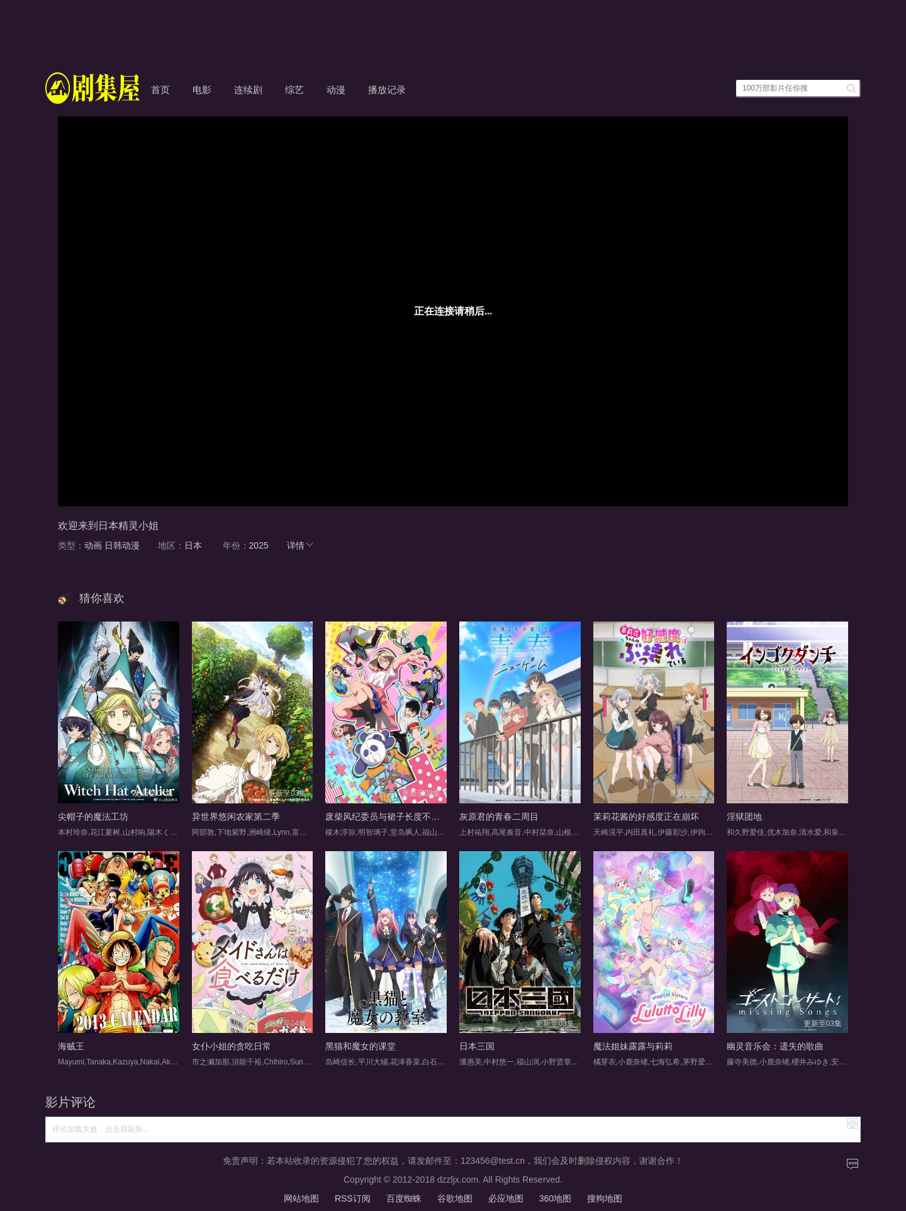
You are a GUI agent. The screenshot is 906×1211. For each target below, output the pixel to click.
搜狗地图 (604, 1198)
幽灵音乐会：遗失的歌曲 (775, 1046)
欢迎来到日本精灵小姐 (108, 525)
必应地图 (505, 1198)
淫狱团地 (744, 817)
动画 (93, 545)
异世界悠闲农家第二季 (236, 817)
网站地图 (301, 1198)
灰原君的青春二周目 (499, 817)
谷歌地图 (455, 1198)
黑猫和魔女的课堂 (360, 1046)
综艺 (294, 89)
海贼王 (71, 1046)
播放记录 (387, 89)
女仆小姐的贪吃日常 (231, 1046)
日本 (193, 545)
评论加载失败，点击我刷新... (100, 1129)
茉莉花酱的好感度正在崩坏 (646, 817)
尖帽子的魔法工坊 (93, 817)
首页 (160, 89)
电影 (202, 89)
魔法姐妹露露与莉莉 (633, 1046)
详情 (301, 545)
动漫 (336, 89)
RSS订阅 (353, 1198)
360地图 (555, 1198)
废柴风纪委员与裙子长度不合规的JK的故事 (409, 817)
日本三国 (477, 1046)
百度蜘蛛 (404, 1198)
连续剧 (248, 89)
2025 (259, 545)
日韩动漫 (122, 545)
